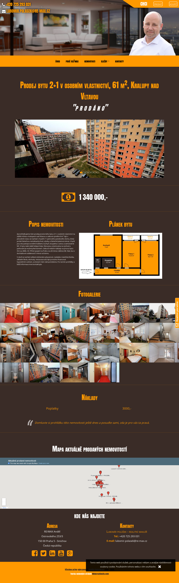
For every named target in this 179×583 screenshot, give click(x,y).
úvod (57, 61)
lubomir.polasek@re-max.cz (131, 540)
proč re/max (72, 61)
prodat (158, 4)
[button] (26, 149)
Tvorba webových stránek (81, 573)
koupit (173, 4)
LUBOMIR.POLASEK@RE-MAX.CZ (28, 11)
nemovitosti (89, 61)
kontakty (119, 61)
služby (105, 61)
